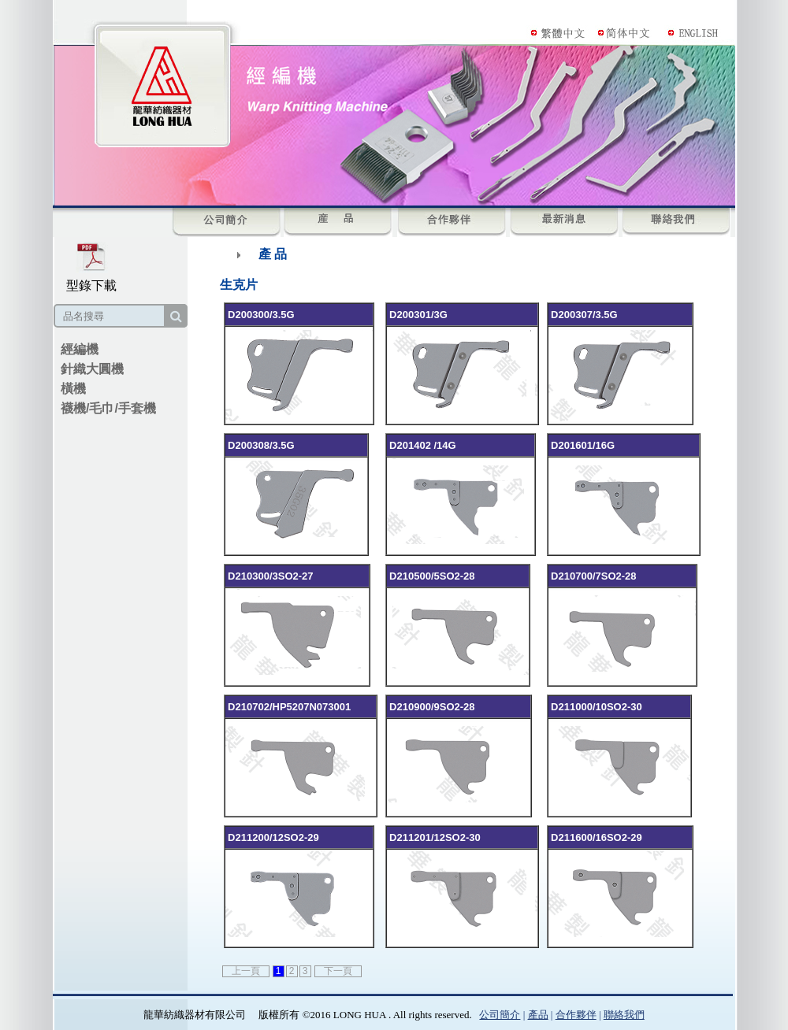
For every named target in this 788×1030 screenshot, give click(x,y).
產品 (538, 1015)
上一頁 (246, 970)
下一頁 (338, 970)
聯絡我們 (624, 1015)
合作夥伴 (576, 1015)
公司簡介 (499, 1015)
